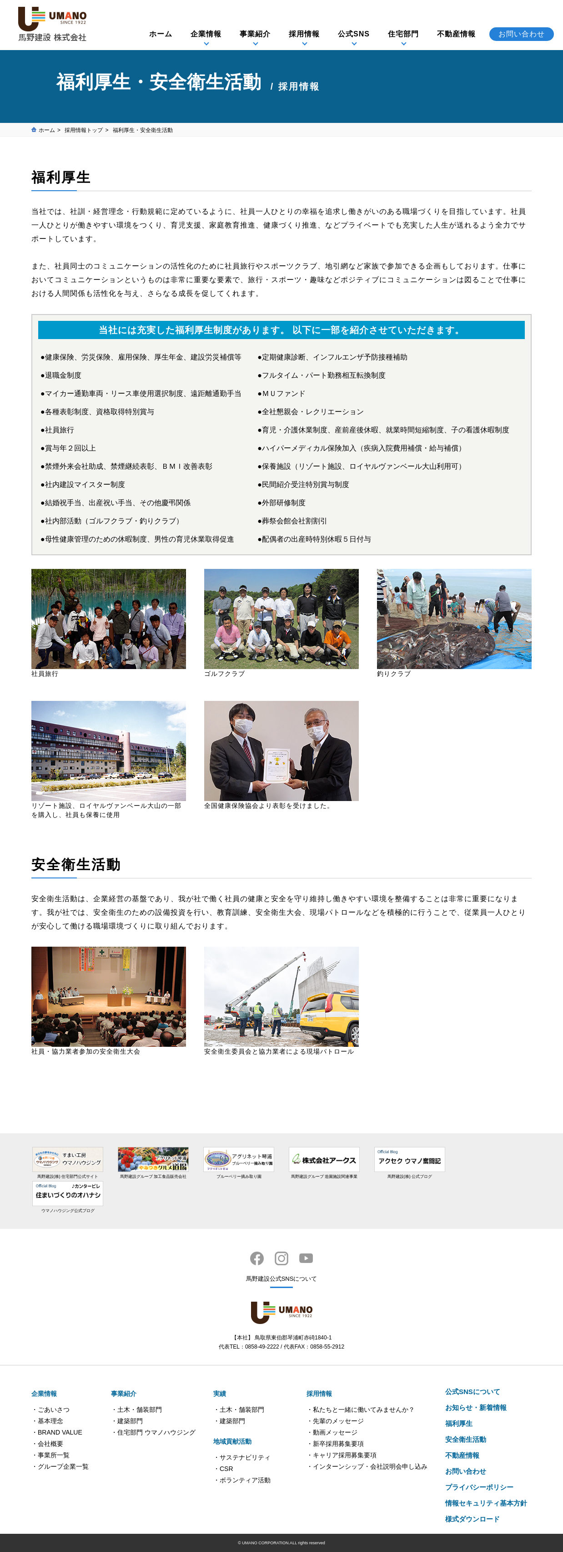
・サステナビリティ (242, 1457)
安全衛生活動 (465, 1439)
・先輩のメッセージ (335, 1421)
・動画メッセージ (332, 1432)
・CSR (223, 1468)
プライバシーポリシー (479, 1487)
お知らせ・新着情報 (476, 1407)
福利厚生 (459, 1423)
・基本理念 (47, 1421)
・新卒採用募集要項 (335, 1443)
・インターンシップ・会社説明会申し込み (367, 1466)
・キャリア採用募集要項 (342, 1455)
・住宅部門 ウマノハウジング (153, 1432)
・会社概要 (47, 1443)
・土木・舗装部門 (136, 1409)
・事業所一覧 (50, 1455)
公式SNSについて (472, 1391)
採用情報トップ (84, 130)
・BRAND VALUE (56, 1432)
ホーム (160, 34)
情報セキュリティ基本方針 (486, 1503)
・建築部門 (127, 1421)
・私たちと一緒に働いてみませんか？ (361, 1409)
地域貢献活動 (232, 1441)
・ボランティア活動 (242, 1480)
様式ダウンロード (472, 1519)
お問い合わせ (521, 34)
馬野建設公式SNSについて (281, 1278)
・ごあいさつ (50, 1409)
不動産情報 (456, 34)
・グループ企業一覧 (60, 1466)
